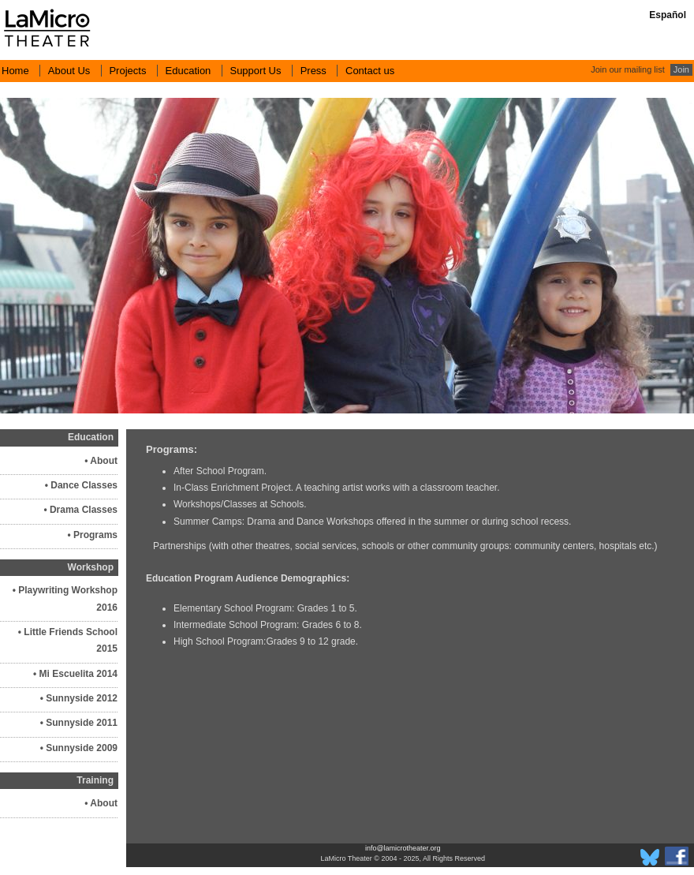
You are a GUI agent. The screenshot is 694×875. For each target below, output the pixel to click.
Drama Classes (84, 509)
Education (188, 71)
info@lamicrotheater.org (403, 848)
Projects (127, 71)
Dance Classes (84, 485)
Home (15, 71)
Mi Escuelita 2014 (78, 673)
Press (313, 71)
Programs (95, 534)
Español (667, 15)
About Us (69, 71)
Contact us (369, 71)
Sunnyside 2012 (82, 698)
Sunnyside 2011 (82, 722)
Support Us (255, 71)
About (104, 460)
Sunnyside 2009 (82, 747)
